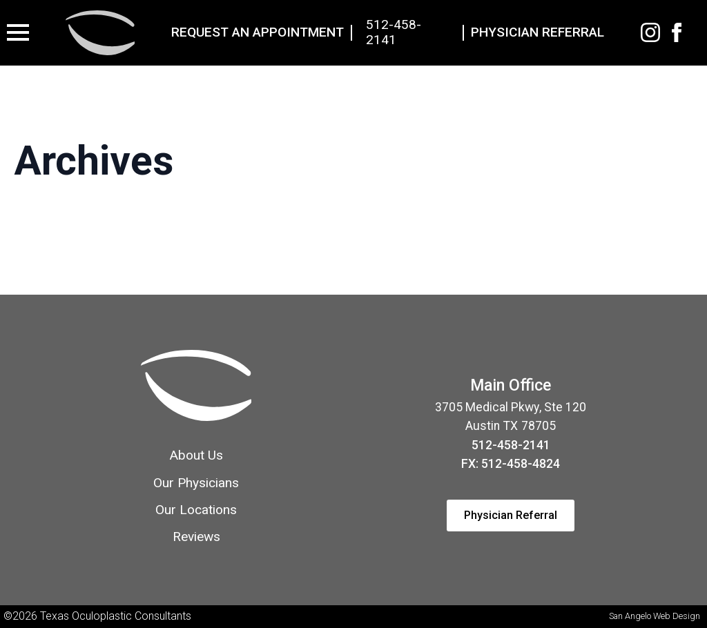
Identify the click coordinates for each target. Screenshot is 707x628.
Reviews (196, 536)
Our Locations (196, 510)
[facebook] (676, 32)
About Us (196, 455)
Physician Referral (537, 32)
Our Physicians (196, 483)
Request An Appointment (257, 32)
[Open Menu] (18, 32)
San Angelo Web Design (654, 616)
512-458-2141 (393, 32)
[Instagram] (650, 32)
